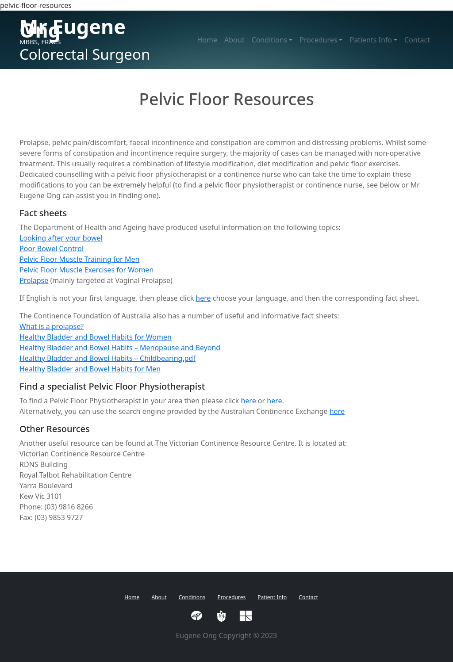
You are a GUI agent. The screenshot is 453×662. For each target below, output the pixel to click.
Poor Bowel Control (51, 248)
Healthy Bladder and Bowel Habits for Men (90, 369)
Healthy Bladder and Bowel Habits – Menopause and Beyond (119, 347)
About (234, 40)
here (203, 298)
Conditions (192, 597)
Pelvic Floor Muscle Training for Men (79, 259)
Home (207, 40)
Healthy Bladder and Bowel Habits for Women (95, 337)
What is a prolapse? (51, 326)
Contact (417, 40)
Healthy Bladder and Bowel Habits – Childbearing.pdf (107, 358)
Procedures (231, 597)
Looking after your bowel (61, 238)
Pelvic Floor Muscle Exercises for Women (86, 270)
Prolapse (33, 280)
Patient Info (272, 597)
